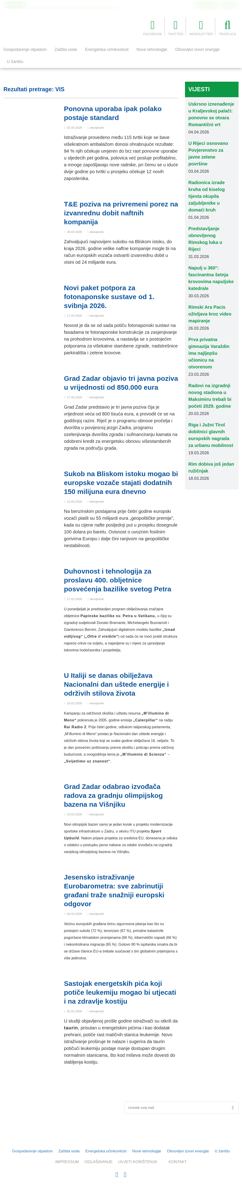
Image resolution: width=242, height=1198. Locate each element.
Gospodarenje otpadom (24, 49)
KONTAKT (229, 5)
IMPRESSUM (67, 1162)
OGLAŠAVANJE (206, 5)
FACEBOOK (152, 27)
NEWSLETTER (201, 27)
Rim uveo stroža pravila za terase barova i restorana (67, 5)
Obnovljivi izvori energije (197, 49)
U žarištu (15, 61)
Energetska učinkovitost (106, 49)
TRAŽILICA (227, 27)
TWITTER (175, 27)
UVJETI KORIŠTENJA (137, 1162)
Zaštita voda (65, 49)
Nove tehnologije (151, 49)
